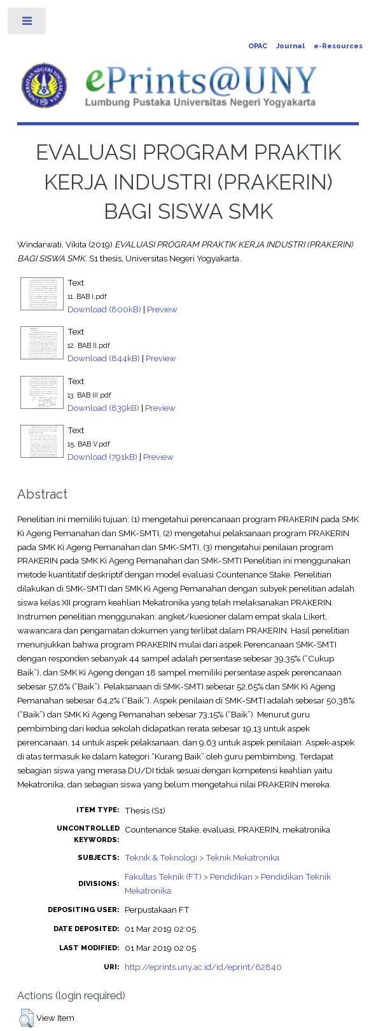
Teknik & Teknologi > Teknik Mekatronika (202, 857)
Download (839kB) (103, 408)
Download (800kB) (104, 309)
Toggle (27, 24)
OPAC (257, 46)
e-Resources (338, 46)
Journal (290, 46)
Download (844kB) (103, 358)
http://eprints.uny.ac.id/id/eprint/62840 (203, 967)
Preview (162, 309)
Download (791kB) (102, 457)
